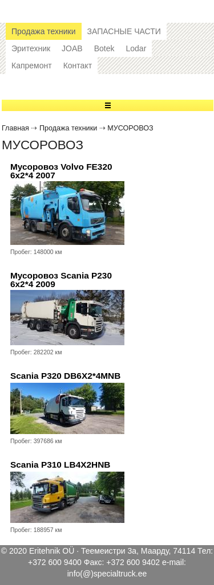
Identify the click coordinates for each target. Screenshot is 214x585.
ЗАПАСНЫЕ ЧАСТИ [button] (124, 31)
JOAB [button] (72, 48)
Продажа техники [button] (43, 31)
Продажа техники (68, 128)
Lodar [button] (136, 48)
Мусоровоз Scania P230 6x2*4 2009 (61, 280)
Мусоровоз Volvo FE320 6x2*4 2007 (61, 171)
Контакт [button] (77, 65)
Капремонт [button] (31, 65)
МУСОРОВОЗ (130, 128)
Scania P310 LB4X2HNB (60, 464)
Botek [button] (104, 48)
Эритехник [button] (30, 48)
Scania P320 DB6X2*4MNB (65, 375)
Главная (15, 128)
